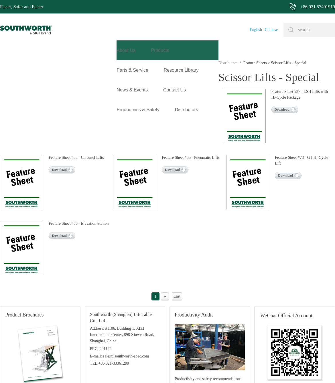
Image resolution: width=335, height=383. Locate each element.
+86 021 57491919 (91, 370)
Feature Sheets (36, 83)
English (256, 30)
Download (59, 118)
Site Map (160, 370)
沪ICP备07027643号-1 (189, 370)
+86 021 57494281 (134, 370)
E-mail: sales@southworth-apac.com (119, 298)
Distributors (9, 83)
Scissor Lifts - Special (70, 83)
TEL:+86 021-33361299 (109, 306)
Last (177, 239)
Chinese (271, 30)
